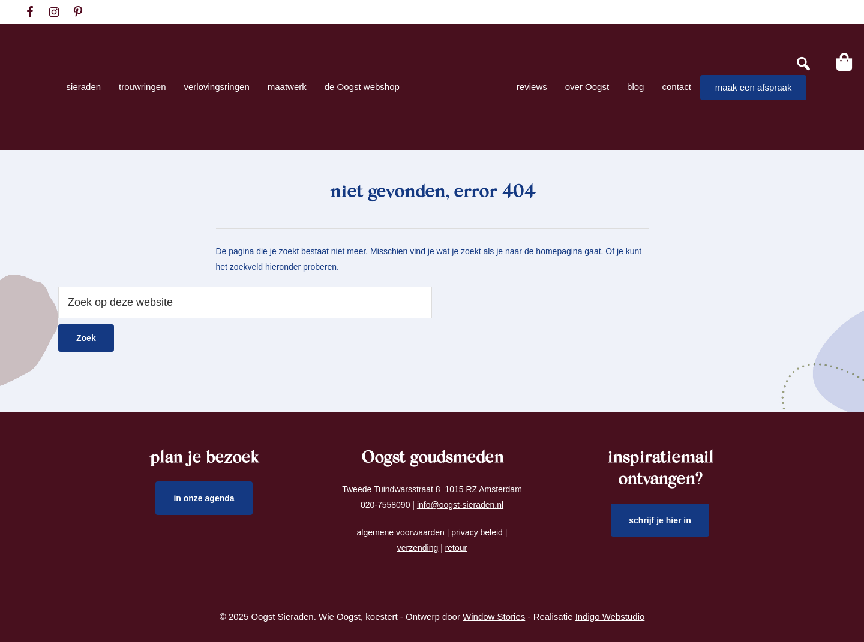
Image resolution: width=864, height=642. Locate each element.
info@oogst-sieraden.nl (460, 505)
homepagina (559, 251)
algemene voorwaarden (401, 532)
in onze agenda (203, 498)
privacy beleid (477, 532)
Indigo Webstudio (610, 616)
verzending (418, 548)
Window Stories (494, 616)
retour (456, 548)
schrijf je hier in (660, 520)
